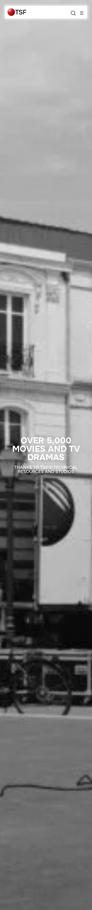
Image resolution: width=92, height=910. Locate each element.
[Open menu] (81, 13)
